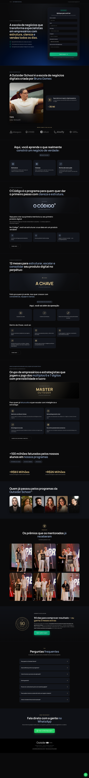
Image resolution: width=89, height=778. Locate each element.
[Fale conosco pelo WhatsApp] (86, 775)
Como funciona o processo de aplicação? (31, 674)
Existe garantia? (25, 680)
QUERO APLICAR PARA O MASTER (20, 438)
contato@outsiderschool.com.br (38, 748)
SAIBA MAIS (15, 246)
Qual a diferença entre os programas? (30, 667)
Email (51, 23)
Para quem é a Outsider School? (28, 661)
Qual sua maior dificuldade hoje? (56, 44)
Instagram (52, 33)
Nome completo (53, 17)
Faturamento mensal (54, 39)
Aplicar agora (63, 54)
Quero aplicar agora (41, 633)
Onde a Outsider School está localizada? (31, 699)
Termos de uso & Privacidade (51, 748)
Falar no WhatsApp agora (44, 731)
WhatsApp (52, 28)
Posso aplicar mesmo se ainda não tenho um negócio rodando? (36, 693)
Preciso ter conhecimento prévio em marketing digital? (34, 687)
